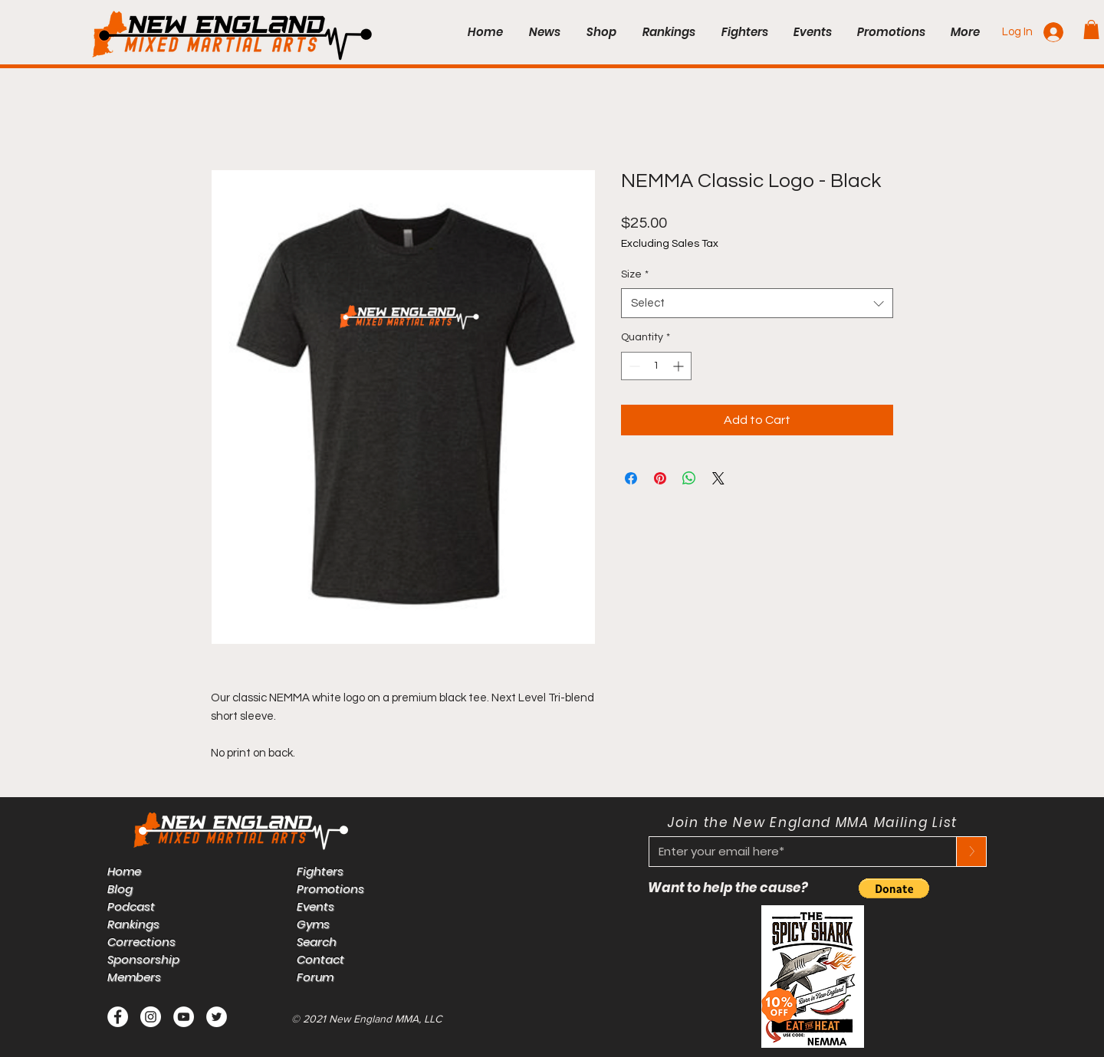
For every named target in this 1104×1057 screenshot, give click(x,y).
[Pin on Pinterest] (660, 478)
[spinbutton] (656, 366)
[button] (1091, 29)
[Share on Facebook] (631, 478)
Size (635, 274)
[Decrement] (632, 366)
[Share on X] (718, 478)
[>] (971, 851)
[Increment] (679, 366)
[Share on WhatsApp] (689, 478)
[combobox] (757, 303)
